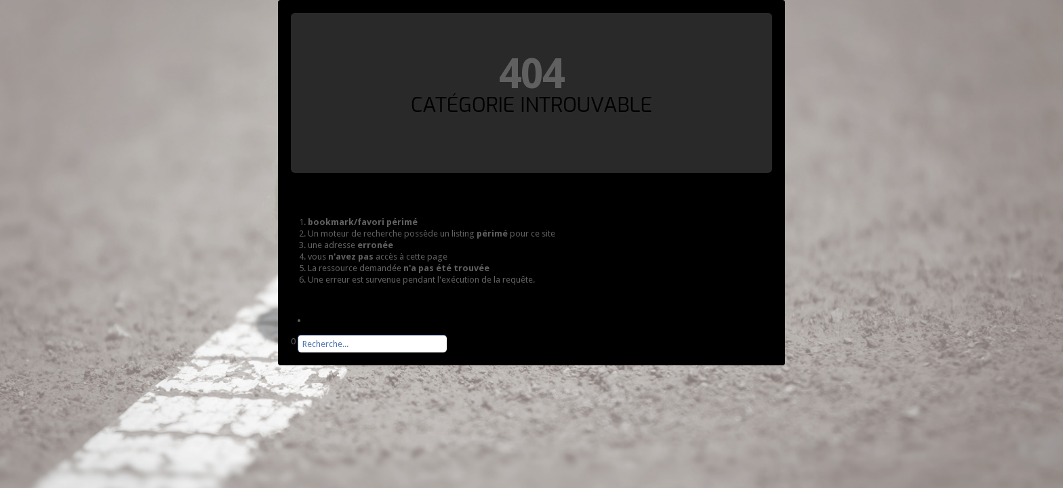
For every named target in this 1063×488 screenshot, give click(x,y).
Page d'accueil (335, 320)
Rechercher (291, 352)
